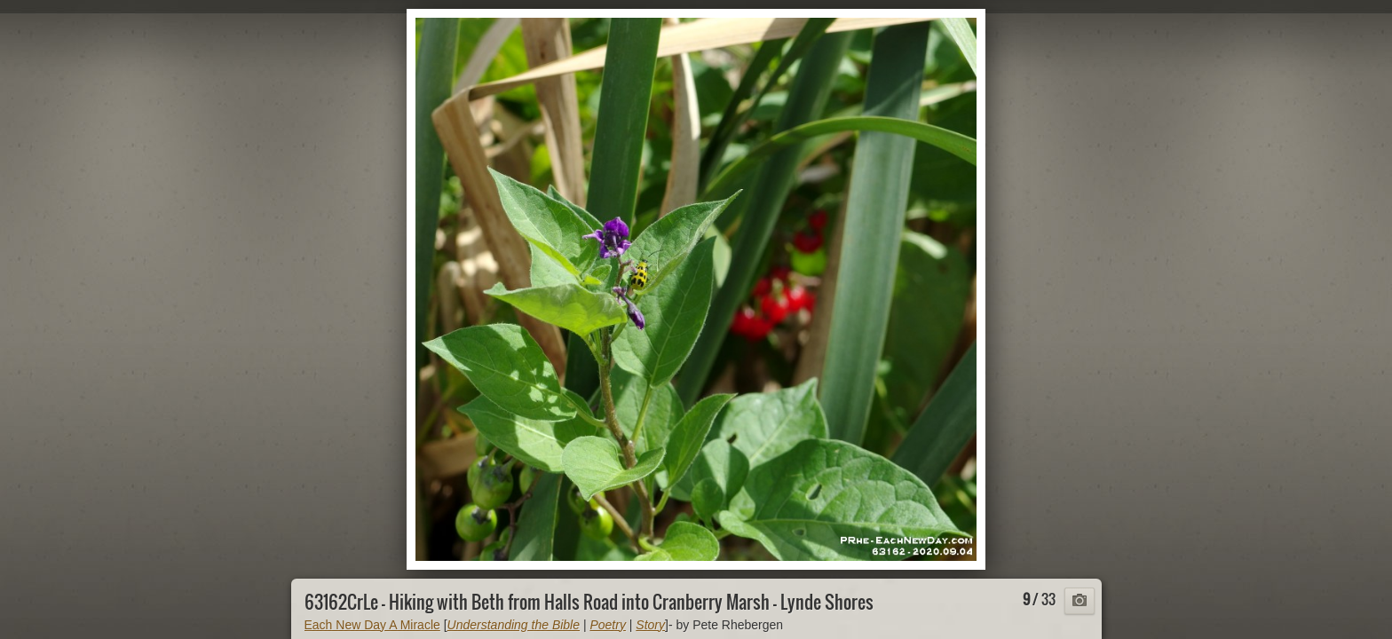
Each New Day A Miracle (372, 625)
